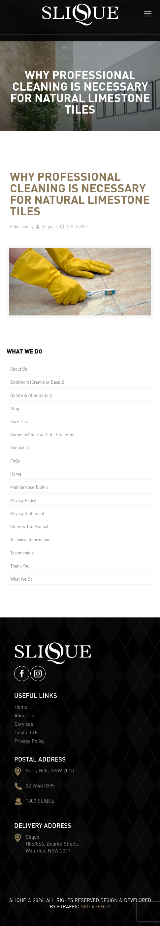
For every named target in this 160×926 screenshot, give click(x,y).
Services (24, 724)
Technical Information (30, 539)
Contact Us (20, 447)
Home (15, 474)
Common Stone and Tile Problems (42, 434)
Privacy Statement (27, 513)
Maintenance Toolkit (29, 487)
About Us (18, 369)
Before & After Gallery (31, 395)
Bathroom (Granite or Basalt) (37, 382)
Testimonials (22, 552)
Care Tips (19, 421)
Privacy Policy (23, 500)
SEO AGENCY (95, 906)
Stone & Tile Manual (29, 526)
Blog (14, 408)
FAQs (15, 460)
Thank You (19, 566)
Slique (47, 226)
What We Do (21, 579)
